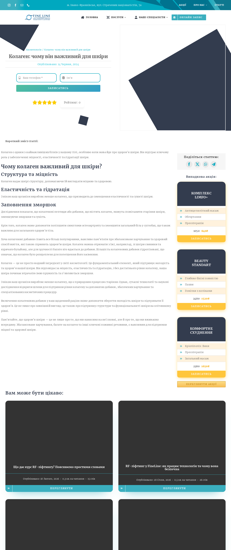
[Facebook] (189, 164)
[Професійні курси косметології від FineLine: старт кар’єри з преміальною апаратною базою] (172, 501)
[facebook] (15, 5)
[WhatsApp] (205, 164)
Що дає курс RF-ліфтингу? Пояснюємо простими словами (59, 467)
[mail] (22, 5)
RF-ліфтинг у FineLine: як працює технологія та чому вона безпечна (172, 467)
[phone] (28, 5)
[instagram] (9, 5)
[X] (197, 164)
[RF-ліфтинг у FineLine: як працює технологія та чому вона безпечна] (172, 403)
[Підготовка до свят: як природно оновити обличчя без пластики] (59, 501)
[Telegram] (214, 164)
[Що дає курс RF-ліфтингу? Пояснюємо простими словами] (59, 403)
